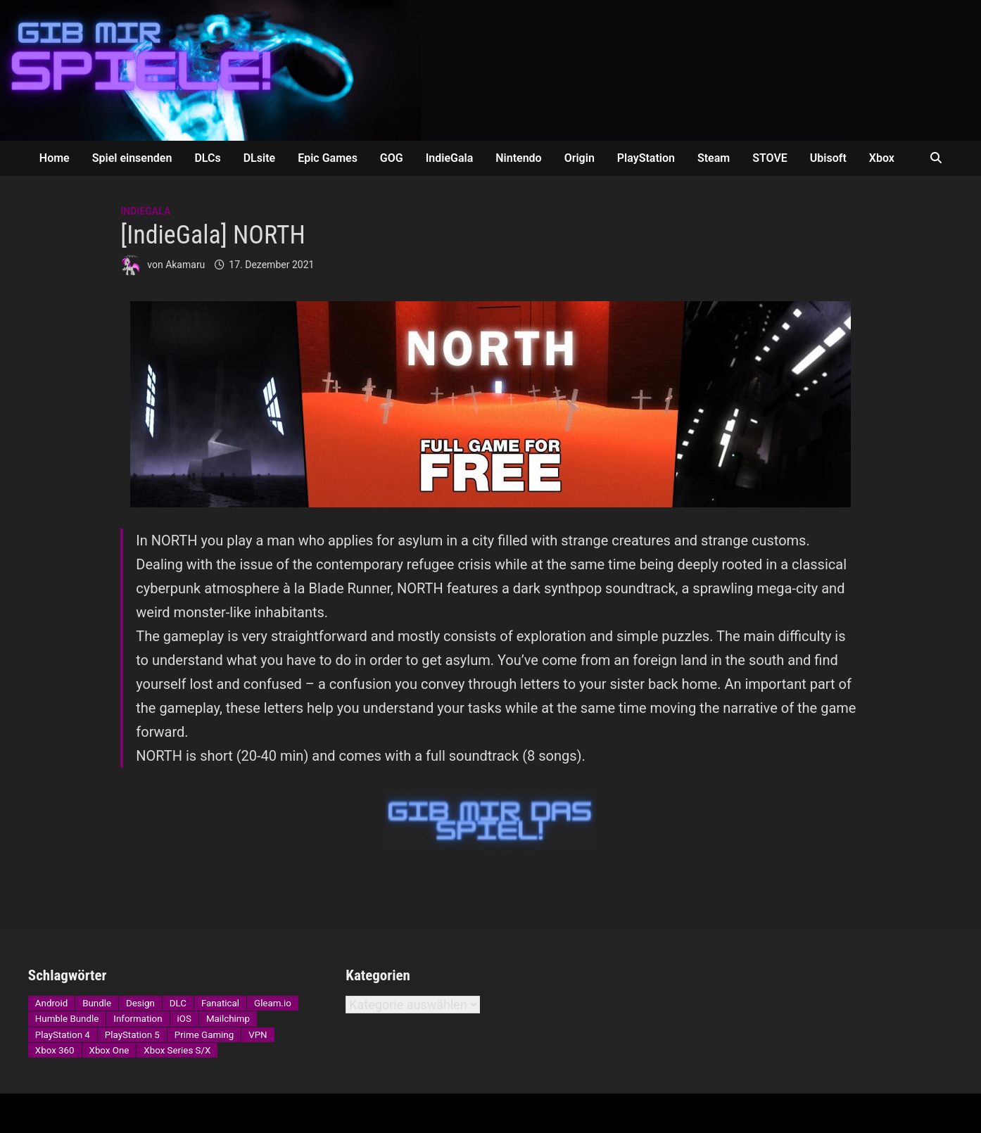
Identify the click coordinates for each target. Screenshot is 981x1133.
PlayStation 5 (132, 1035)
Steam (713, 158)
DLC (178, 1003)
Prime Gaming (204, 1035)
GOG (391, 158)
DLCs (207, 158)
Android (51, 1003)
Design (140, 1003)
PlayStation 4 (62, 1035)
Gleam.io (272, 1003)
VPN (257, 1035)
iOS (184, 1018)
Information (137, 1018)
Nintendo (518, 158)
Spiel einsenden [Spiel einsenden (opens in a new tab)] (132, 158)
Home (54, 158)
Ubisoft (828, 158)
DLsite (259, 158)
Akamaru (185, 264)
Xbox (881, 158)
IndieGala (450, 158)
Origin (579, 158)
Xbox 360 (55, 1050)
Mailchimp (228, 1018)
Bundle (96, 1003)
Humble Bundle (67, 1018)
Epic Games (327, 158)
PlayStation (646, 158)
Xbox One (109, 1050)
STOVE (769, 158)
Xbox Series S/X (177, 1050)
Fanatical (220, 1003)
